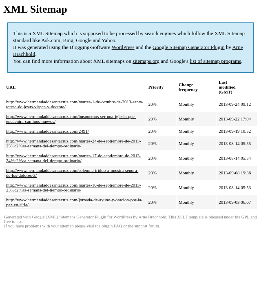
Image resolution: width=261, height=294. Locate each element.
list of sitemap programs (215, 61)
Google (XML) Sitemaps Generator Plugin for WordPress (82, 217)
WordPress (123, 47)
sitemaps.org (146, 61)
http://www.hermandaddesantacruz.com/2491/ (47, 131)
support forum (146, 226)
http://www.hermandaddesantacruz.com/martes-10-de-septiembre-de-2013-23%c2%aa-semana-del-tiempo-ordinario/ (73, 187)
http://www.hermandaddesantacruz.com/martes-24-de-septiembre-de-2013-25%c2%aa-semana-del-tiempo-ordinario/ (73, 143)
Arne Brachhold (152, 217)
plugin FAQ (112, 226)
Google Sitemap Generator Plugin (189, 47)
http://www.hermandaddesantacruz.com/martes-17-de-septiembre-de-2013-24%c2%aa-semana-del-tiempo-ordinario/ (73, 158)
